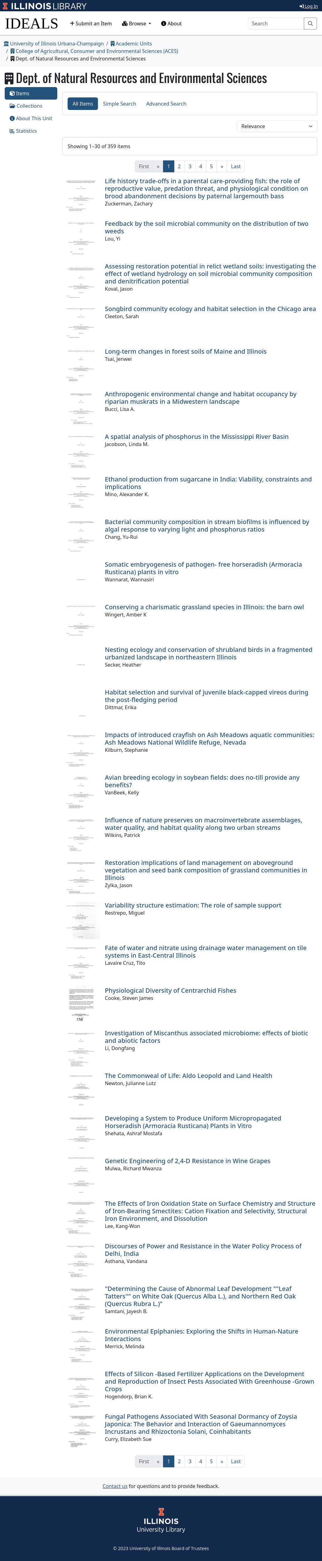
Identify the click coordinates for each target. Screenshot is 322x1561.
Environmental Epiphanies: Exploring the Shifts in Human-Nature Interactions (201, 1335)
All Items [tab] (83, 103)
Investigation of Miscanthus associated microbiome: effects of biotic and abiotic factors (206, 1037)
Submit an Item (91, 23)
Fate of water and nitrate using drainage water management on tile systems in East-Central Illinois (206, 952)
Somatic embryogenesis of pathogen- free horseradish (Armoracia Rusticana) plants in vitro (203, 568)
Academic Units (131, 43)
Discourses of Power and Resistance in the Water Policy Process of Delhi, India (203, 1250)
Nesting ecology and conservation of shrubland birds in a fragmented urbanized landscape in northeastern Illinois (209, 653)
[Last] (236, 166)
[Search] (276, 23)
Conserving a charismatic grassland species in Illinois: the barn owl (204, 607)
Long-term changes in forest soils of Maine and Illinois (186, 351)
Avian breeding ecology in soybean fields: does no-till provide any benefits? (202, 781)
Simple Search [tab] (119, 103)
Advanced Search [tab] (166, 103)
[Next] (222, 166)
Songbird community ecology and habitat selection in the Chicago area (210, 308)
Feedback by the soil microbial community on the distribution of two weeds (207, 227)
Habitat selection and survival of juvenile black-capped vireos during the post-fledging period (207, 696)
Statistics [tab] (23, 130)
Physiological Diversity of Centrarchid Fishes (170, 990)
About (171, 23)
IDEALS (32, 23)
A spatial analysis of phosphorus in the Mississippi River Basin (197, 436)
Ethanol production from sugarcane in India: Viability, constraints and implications (208, 483)
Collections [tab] (26, 105)
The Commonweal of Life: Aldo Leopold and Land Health (188, 1075)
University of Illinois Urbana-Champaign (54, 43)
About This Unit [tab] (31, 118)
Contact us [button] (115, 1486)
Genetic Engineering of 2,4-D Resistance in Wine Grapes (188, 1161)
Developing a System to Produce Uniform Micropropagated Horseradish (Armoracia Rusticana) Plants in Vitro (193, 1122)
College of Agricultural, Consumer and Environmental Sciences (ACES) (94, 51)
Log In (308, 6)
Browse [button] (135, 23)
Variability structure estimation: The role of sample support (193, 905)
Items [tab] (19, 93)
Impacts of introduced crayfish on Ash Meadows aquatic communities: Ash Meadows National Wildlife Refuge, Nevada (209, 739)
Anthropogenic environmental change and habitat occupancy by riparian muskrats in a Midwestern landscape (201, 398)
